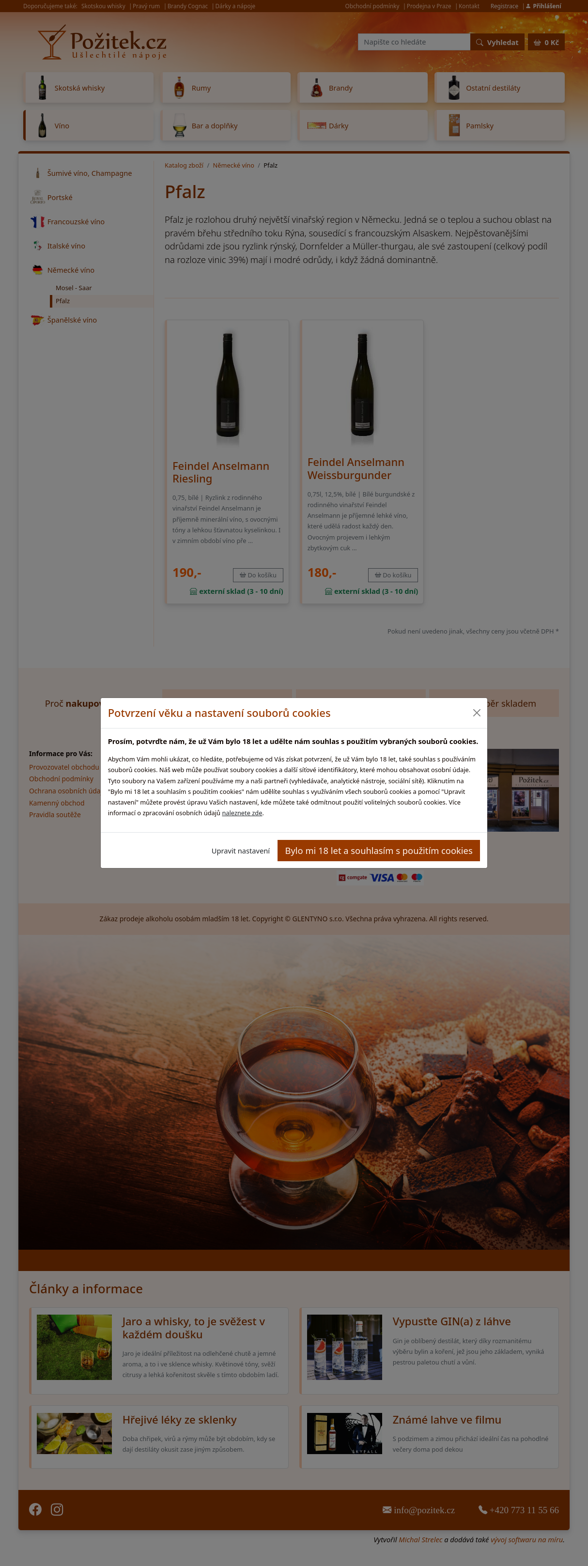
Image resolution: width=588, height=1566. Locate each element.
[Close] (476, 713)
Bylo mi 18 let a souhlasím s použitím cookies (379, 850)
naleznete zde (242, 812)
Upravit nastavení (241, 850)
